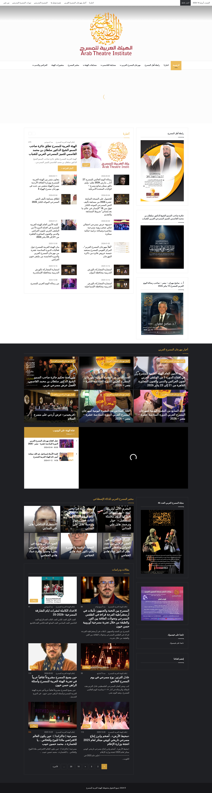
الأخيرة (55, 766)
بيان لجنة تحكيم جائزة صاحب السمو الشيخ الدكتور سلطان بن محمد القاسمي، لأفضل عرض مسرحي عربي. (51, 381)
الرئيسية (176, 65)
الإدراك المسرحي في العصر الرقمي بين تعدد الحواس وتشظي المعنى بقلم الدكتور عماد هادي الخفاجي (117, 547)
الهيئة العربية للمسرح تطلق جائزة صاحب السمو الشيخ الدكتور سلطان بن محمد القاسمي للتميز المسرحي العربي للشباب (53, 150)
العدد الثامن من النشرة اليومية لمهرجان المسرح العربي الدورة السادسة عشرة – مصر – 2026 (106, 381)
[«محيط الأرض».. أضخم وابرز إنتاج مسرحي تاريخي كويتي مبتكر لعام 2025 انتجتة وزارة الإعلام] (105, 715)
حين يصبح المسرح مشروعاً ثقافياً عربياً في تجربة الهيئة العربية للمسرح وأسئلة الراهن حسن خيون (54, 681)
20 (71, 766)
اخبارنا (91, 3)
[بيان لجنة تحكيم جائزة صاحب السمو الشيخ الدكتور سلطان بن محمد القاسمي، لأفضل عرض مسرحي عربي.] (51, 373)
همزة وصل (56, 3)
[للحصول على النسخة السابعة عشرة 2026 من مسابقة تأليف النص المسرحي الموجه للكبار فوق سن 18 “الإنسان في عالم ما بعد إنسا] (121, 199)
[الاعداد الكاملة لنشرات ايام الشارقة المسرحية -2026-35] (52, 590)
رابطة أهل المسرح (152, 65)
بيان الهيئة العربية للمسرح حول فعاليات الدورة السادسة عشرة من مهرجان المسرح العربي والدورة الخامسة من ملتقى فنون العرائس (44, 253)
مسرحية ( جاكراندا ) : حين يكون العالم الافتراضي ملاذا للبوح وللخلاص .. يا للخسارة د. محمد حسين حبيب (55, 740)
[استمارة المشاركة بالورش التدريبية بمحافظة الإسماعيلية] (121, 284)
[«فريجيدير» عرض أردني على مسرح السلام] (51, 406)
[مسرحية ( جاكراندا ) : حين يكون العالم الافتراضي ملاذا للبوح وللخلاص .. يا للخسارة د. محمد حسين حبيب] (52, 715)
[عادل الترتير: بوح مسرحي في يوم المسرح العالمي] (105, 657)
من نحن (6, 3)
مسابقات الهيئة (91, 65)
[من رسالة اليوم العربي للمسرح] (69, 284)
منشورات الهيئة (57, 65)
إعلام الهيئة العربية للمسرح (65, 142)
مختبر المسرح (73, 65)
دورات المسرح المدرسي (21, 3)
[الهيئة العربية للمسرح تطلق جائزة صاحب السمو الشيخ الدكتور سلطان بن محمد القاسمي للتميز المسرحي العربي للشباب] (105, 154)
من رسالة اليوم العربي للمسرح (45, 283)
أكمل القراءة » (67, 168)
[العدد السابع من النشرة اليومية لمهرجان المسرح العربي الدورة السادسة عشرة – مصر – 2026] (161, 406)
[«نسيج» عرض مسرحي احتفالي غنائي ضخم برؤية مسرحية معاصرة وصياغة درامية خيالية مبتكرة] (121, 225)
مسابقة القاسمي (109, 65)
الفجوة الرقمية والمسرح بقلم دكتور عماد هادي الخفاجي (80, 551)
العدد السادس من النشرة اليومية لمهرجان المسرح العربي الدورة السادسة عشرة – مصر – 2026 (106, 414)
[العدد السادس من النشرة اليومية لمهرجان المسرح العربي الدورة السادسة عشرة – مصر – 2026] (106, 406)
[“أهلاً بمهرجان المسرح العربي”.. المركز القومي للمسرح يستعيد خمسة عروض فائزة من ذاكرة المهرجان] (121, 247)
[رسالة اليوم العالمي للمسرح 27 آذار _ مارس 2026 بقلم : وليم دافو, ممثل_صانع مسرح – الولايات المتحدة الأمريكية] (121, 180)
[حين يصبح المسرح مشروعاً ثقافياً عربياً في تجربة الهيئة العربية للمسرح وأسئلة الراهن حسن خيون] (52, 657)
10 (78, 766)
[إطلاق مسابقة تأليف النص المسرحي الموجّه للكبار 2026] (69, 199)
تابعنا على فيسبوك (177, 643)
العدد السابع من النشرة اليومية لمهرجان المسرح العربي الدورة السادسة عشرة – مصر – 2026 (161, 414)
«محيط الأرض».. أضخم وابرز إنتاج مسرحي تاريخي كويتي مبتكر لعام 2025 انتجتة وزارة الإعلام (106, 740)
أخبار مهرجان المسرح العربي (75, 3)
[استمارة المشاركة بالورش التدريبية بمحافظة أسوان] (121, 270)
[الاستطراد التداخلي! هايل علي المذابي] (42, 519)
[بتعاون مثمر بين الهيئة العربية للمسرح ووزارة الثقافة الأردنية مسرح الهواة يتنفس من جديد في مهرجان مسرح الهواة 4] (69, 180)
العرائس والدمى (40, 65)
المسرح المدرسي (41, 3)
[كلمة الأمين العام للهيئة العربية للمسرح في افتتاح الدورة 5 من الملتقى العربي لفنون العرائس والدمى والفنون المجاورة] (69, 225)
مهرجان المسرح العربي (131, 65)
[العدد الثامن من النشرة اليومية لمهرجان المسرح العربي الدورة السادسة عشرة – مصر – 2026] (106, 373)
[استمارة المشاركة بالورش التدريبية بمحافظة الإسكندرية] (69, 270)
